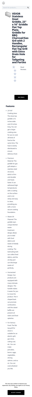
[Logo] (3, 3)
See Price (21, 97)
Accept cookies (16, 392)
